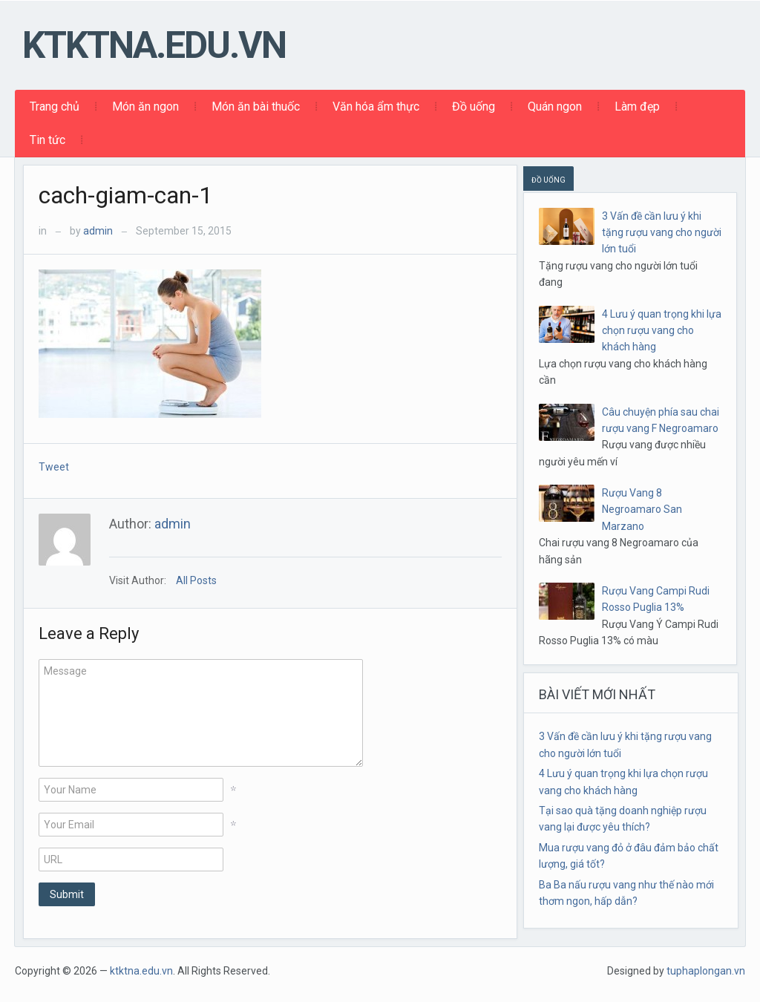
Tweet (54, 467)
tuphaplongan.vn (705, 971)
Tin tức (47, 140)
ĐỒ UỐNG (548, 180)
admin (98, 231)
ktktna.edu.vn (154, 45)
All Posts (196, 580)
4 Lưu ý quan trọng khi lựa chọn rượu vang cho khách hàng (661, 330)
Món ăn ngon (145, 106)
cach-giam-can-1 (125, 195)
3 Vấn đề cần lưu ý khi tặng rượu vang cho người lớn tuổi (661, 232)
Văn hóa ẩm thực (375, 106)
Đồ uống (473, 106)
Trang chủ (54, 106)
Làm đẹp (637, 106)
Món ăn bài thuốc (256, 106)
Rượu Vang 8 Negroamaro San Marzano (642, 509)
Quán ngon (555, 106)
